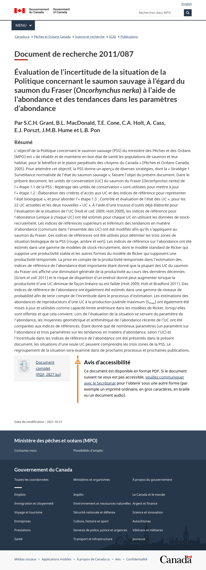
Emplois (20, 494)
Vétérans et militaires (148, 530)
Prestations (22, 530)
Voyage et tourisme (28, 512)
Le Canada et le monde (149, 494)
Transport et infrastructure (92, 539)
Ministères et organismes (91, 480)
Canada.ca (22, 37)
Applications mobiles (56, 559)
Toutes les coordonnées (31, 480)
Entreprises (22, 521)
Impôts (78, 494)
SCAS (112, 37)
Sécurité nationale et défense (94, 512)
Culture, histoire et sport (91, 521)
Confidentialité (136, 559)
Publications (129, 37)
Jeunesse (139, 539)
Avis (118, 559)
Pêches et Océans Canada (52, 37)
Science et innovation (148, 512)
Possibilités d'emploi (88, 450)
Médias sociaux (25, 559)
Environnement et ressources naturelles (102, 503)
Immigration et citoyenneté (33, 503)
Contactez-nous (25, 450)
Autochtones (142, 521)
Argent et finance (145, 503)
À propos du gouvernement (152, 480)
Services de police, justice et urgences (100, 530)
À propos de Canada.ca (93, 559)
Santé (18, 539)
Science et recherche (90, 37)
